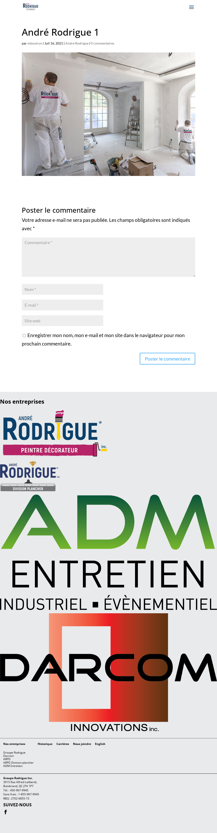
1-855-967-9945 (28, 794)
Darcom (8, 756)
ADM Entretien (12, 766)
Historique (45, 744)
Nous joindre (82, 744)
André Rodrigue (76, 43)
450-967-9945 (19, 790)
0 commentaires (102, 43)
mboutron (34, 43)
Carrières (62, 744)
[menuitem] (100, 744)
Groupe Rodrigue (14, 753)
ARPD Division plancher (18, 763)
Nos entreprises (14, 744)
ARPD (7, 759)
